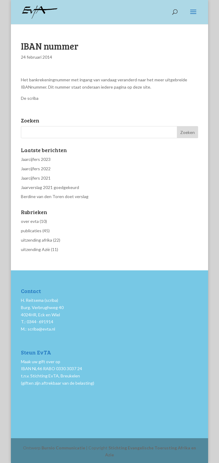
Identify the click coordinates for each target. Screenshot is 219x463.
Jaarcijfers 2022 (36, 168)
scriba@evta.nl (41, 328)
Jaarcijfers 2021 (36, 178)
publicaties (31, 230)
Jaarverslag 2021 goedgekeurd (50, 187)
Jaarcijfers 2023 (36, 159)
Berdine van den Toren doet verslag (54, 196)
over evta (30, 221)
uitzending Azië (35, 249)
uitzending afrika (36, 240)
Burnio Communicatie (63, 447)
